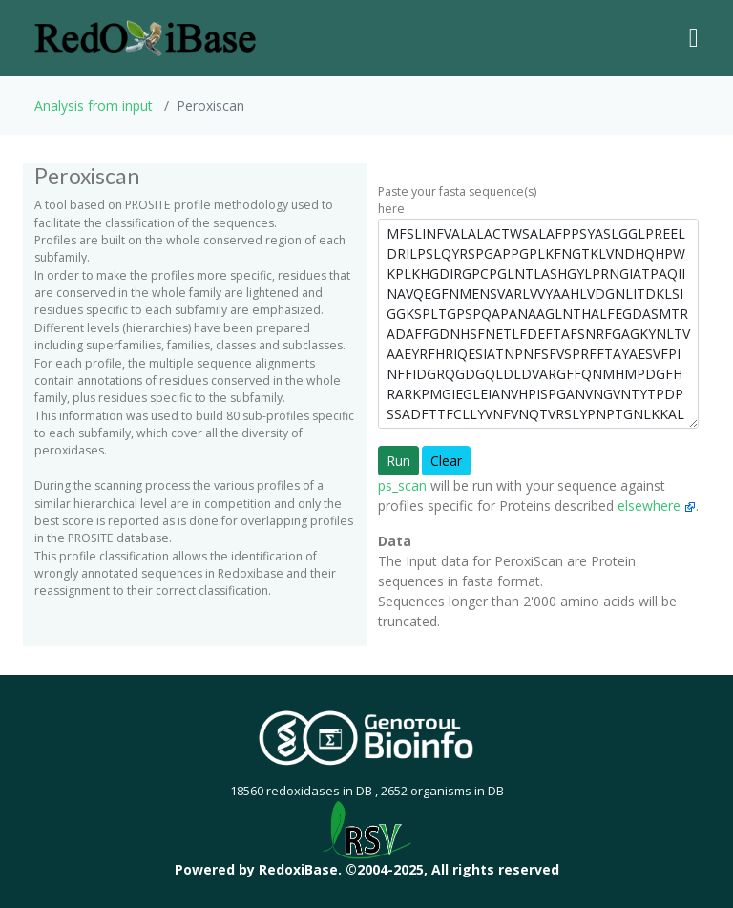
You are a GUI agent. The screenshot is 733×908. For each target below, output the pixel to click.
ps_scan (402, 485)
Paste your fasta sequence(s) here (457, 200)
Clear (446, 461)
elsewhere (657, 505)
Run (398, 461)
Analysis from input (93, 105)
